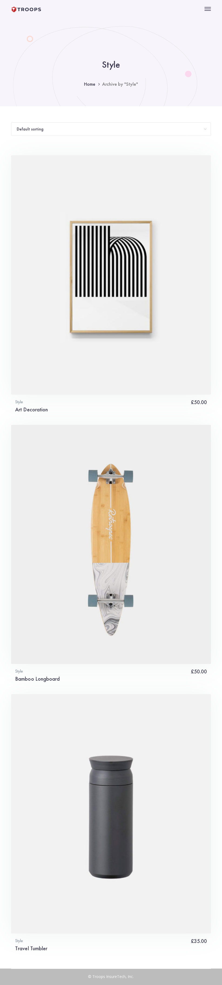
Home (89, 84)
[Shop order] (111, 129)
